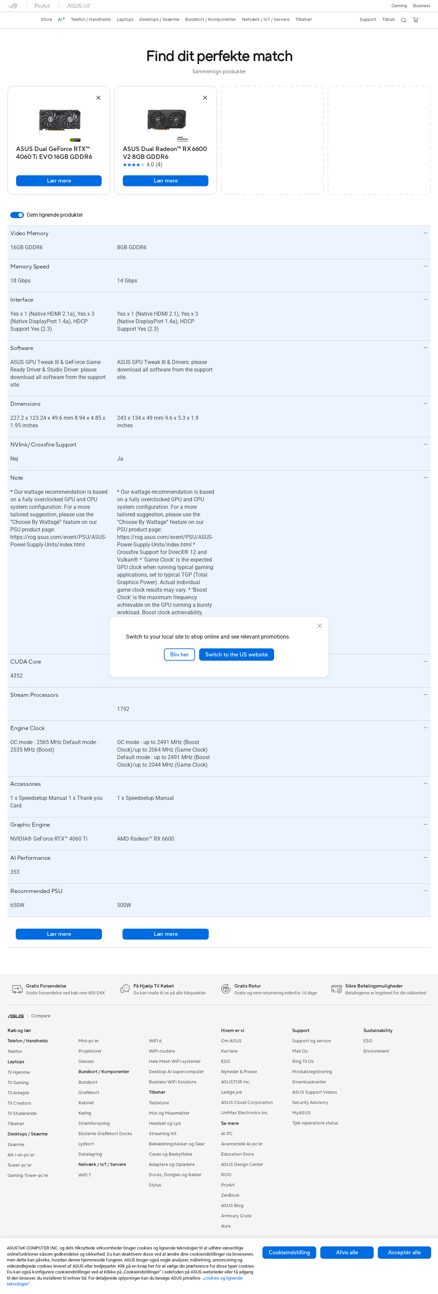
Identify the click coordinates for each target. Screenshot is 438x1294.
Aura (226, 1226)
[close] (319, 625)
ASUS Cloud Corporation (247, 1102)
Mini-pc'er (88, 1041)
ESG (225, 1061)
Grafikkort (88, 1092)
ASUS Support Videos (314, 1092)
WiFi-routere (162, 1051)
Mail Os (300, 1051)
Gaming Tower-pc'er (28, 1175)
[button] (398, 6)
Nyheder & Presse (239, 1072)
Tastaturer (159, 1103)
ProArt (228, 1185)
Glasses (86, 1061)
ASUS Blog (232, 1205)
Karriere (229, 1051)
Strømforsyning (94, 1123)
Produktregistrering (312, 1072)
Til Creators (19, 1103)
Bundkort (88, 1082)
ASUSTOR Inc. (235, 1082)
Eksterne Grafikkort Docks (105, 1133)
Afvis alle (347, 1252)
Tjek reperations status (315, 1123)
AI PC (227, 1133)
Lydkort (86, 1144)
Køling (84, 1113)
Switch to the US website (236, 654)
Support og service (311, 1041)
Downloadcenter (309, 1082)
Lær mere (59, 180)
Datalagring (90, 1154)
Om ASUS (231, 1041)
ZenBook (230, 1195)
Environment (376, 1051)
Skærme (16, 1144)
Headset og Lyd (165, 1123)
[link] (19, 20)
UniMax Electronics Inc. (245, 1113)
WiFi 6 (155, 1041)
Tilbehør (16, 1124)
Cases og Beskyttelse (170, 1154)
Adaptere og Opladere (172, 1164)
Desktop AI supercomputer (176, 1072)
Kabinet (86, 1103)
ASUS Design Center (242, 1164)
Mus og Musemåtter (169, 1113)
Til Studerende (22, 1113)
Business (421, 6)
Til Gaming (18, 1082)
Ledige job (231, 1092)
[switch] (17, 215)
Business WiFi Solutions (172, 1082)
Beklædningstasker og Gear (177, 1144)
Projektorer (90, 1051)
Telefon (15, 1051)
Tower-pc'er (20, 1165)
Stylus (155, 1185)
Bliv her (179, 654)
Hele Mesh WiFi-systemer (175, 1061)
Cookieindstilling (289, 1252)
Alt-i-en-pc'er (21, 1155)
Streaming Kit (163, 1133)
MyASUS (301, 1113)
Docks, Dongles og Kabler (175, 1175)
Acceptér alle (404, 1252)
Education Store (237, 1154)
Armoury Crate (236, 1216)
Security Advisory (310, 1102)
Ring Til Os (303, 1061)
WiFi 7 (84, 1175)
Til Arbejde (18, 1093)
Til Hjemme (19, 1072)
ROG (226, 1175)
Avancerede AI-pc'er (242, 1144)
